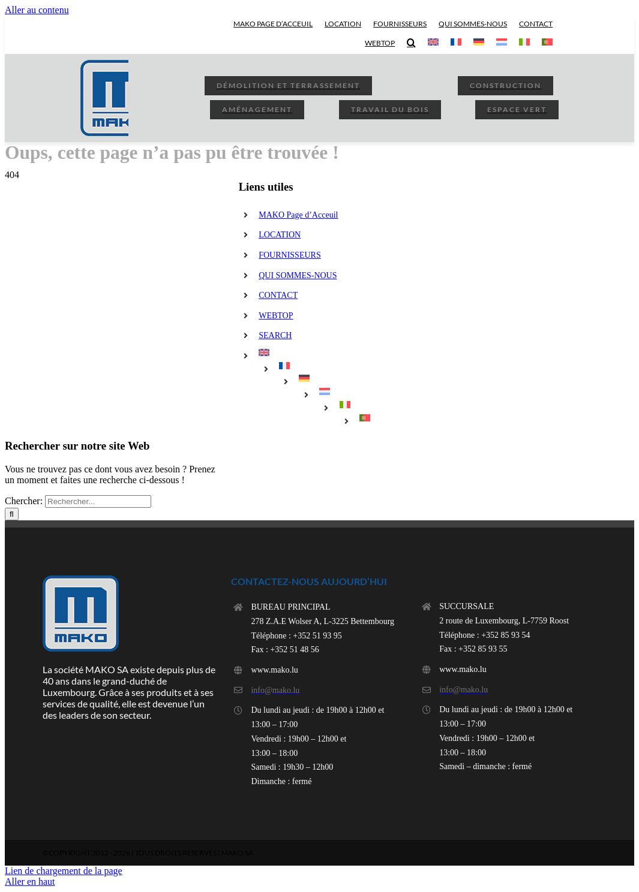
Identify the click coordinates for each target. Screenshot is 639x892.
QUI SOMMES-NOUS (298, 275)
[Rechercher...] (98, 501)
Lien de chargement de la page (63, 871)
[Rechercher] (12, 514)
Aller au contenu (37, 10)
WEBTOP (276, 315)
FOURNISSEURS (289, 255)
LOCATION (280, 234)
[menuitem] (433, 42)
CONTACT (278, 295)
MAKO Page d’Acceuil (298, 214)
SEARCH (275, 335)
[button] (411, 42)
